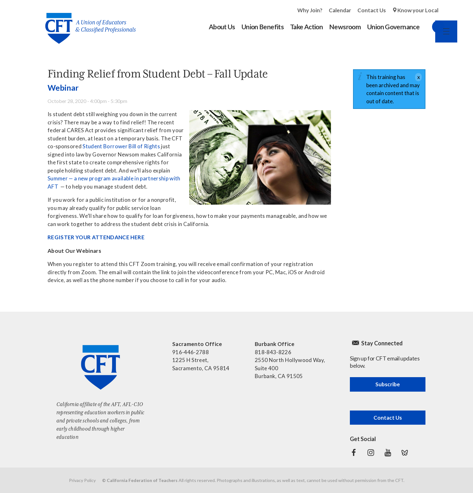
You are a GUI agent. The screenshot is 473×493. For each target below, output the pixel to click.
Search (432, 26)
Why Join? (309, 10)
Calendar (340, 10)
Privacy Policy (82, 480)
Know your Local (417, 10)
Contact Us (371, 10)
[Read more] (260, 157)
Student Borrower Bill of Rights (121, 146)
